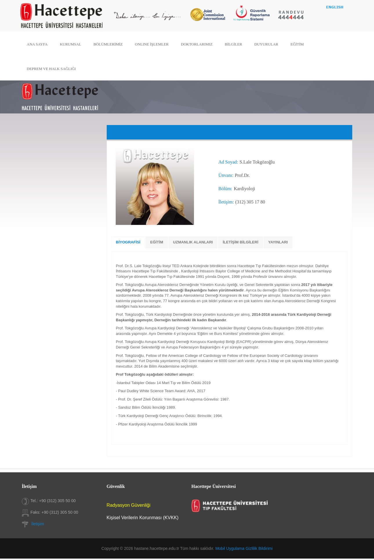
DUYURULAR (264, 44)
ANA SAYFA (40, 44)
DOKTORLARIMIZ (196, 44)
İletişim (37, 524)
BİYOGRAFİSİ (128, 242)
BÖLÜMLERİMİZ (109, 44)
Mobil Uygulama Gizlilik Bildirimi (244, 548)
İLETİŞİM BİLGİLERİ (240, 242)
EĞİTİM (294, 44)
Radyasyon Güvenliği (128, 505)
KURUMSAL (73, 44)
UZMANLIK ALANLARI (193, 242)
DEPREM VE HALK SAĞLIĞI (54, 68)
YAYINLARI (278, 242)
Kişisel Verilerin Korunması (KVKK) (143, 517)
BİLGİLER (232, 44)
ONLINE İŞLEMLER (152, 44)
